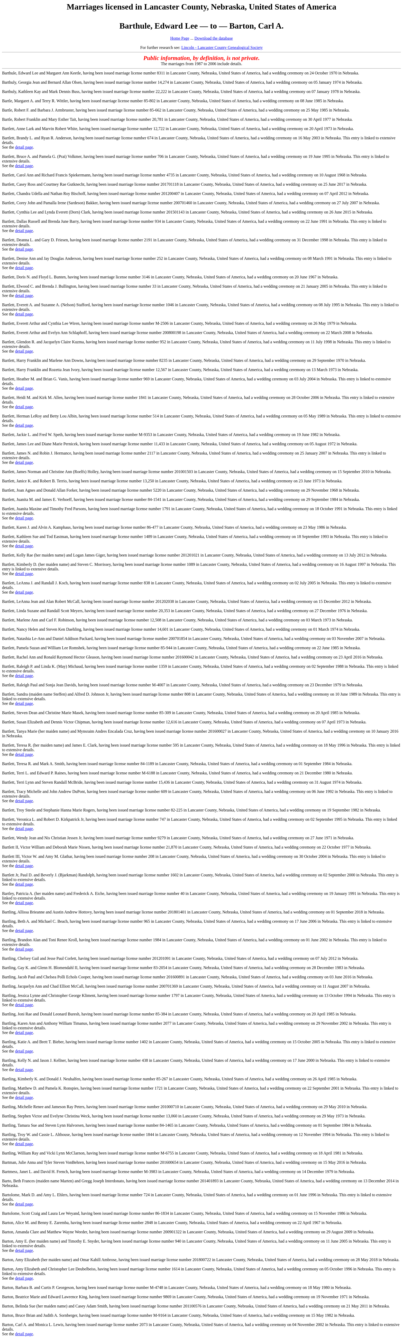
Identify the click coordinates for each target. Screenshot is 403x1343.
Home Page (179, 38)
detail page (24, 147)
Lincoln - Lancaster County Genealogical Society (222, 47)
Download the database (213, 38)
